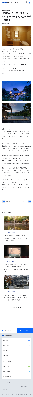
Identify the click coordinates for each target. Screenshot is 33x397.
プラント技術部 (7, 361)
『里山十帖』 (14, 182)
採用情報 (5, 356)
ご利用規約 (24, 386)
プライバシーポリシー (9, 389)
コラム (24, 382)
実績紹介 (5, 350)
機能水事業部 (6, 371)
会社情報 (5, 340)
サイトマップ (9, 386)
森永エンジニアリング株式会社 (8, 335)
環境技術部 (6, 366)
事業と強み (6, 345)
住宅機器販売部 (7, 376)
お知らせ (9, 382)
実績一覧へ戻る (16, 307)
